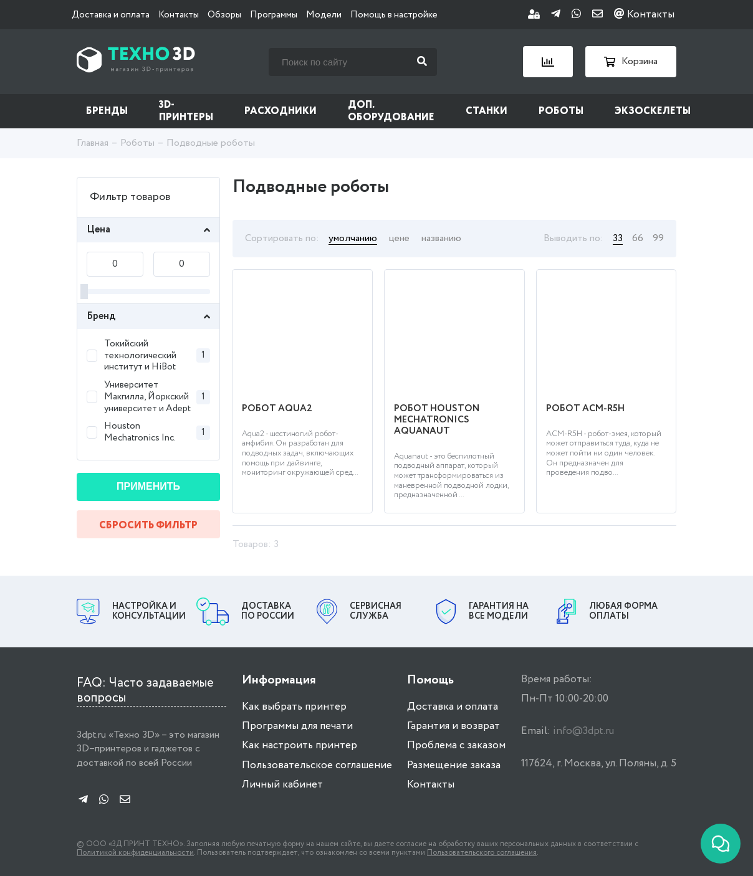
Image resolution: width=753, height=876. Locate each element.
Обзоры (224, 15)
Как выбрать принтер (294, 707)
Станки (486, 111)
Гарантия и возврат (453, 726)
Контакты (178, 15)
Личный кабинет (282, 785)
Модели (324, 15)
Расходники (280, 111)
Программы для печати (297, 726)
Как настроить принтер (299, 745)
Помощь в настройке (394, 15)
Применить (148, 486)
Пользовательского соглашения (482, 852)
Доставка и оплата (111, 15)
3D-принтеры (186, 111)
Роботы (561, 111)
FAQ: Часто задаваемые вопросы (145, 691)
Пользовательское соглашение (317, 765)
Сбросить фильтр (148, 525)
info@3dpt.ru (583, 731)
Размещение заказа (454, 765)
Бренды (107, 111)
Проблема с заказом (456, 745)
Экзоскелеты (653, 111)
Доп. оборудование (391, 111)
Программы (273, 15)
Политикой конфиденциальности (135, 852)
